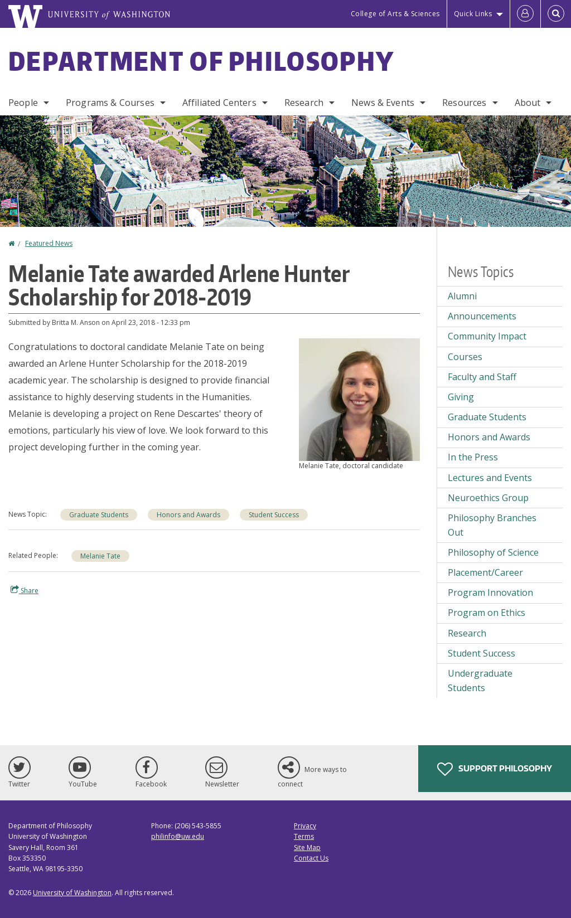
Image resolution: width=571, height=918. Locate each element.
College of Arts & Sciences (395, 13)
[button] (359, 398)
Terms (304, 836)
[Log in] (525, 14)
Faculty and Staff (482, 377)
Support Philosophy (494, 769)
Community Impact (487, 336)
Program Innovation (490, 592)
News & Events (382, 102)
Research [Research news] (467, 633)
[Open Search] (556, 14)
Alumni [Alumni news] (462, 296)
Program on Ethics (486, 612)
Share (24, 590)
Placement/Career (485, 572)
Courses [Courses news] (465, 357)
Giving (461, 397)
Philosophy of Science (493, 552)
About (528, 102)
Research (303, 102)
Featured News (48, 243)
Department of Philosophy (201, 61)
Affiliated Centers (219, 102)
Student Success (481, 653)
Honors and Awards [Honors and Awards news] (188, 514)
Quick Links (473, 13)
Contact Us (311, 858)
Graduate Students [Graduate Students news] (98, 514)
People (23, 102)
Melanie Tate (100, 556)
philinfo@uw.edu (177, 836)
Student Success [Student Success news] (274, 514)
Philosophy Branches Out (492, 525)
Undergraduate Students (480, 680)
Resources (464, 102)
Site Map (307, 847)
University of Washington (72, 892)
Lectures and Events (490, 478)
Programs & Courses (110, 102)
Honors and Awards (489, 437)
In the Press (473, 457)
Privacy (305, 825)
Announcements (482, 316)
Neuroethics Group (488, 498)
